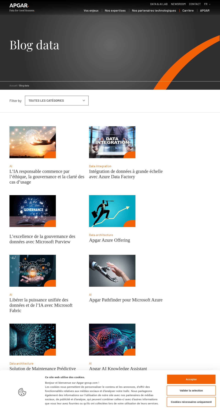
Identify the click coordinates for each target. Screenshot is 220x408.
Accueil (13, 85)
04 (35, 330)
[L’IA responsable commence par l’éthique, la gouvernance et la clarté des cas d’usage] (32, 142)
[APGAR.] (22, 7)
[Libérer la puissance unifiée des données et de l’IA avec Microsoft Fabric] (96, 211)
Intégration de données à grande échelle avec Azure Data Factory (97, 177)
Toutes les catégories (46, 100)
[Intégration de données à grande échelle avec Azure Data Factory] (96, 142)
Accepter (191, 362)
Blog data (24, 85)
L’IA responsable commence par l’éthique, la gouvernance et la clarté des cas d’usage (36, 177)
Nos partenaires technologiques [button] (154, 10)
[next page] (199, 330)
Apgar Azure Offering (29, 240)
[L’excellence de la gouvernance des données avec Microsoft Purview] (160, 142)
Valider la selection (191, 374)
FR (205, 4)
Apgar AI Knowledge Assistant (102, 309)
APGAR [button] (205, 10)
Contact (195, 4)
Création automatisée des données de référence (160, 311)
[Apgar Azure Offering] (32, 211)
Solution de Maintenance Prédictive (32, 311)
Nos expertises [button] (115, 10)
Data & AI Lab (159, 4)
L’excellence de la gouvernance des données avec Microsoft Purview (165, 173)
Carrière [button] (188, 10)
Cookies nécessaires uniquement (191, 385)
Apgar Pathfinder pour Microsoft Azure (157, 243)
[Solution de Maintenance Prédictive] (32, 280)
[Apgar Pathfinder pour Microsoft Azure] (160, 211)
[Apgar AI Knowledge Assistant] (96, 280)
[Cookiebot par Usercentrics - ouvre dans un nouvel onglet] (22, 401)
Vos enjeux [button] (91, 10)
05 (43, 330)
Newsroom (178, 4)
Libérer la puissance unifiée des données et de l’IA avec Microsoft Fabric (98, 245)
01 (12, 330)
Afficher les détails (189, 401)
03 (27, 330)
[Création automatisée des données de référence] (160, 280)
